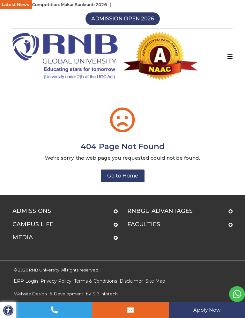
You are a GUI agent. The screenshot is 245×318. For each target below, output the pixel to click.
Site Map (155, 281)
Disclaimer (131, 281)
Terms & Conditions (95, 281)
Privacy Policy (56, 281)
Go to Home (122, 176)
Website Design (30, 293)
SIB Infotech (105, 293)
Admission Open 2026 (122, 19)
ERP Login (26, 281)
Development (68, 293)
